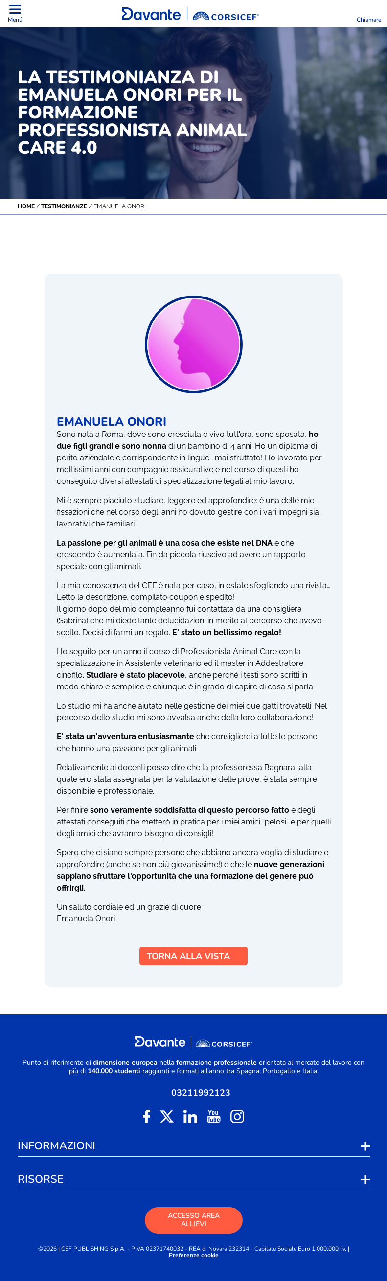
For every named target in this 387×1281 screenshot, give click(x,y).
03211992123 (200, 1092)
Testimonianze (64, 206)
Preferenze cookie (194, 1255)
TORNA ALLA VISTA (193, 956)
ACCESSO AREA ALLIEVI (194, 1220)
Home (26, 206)
